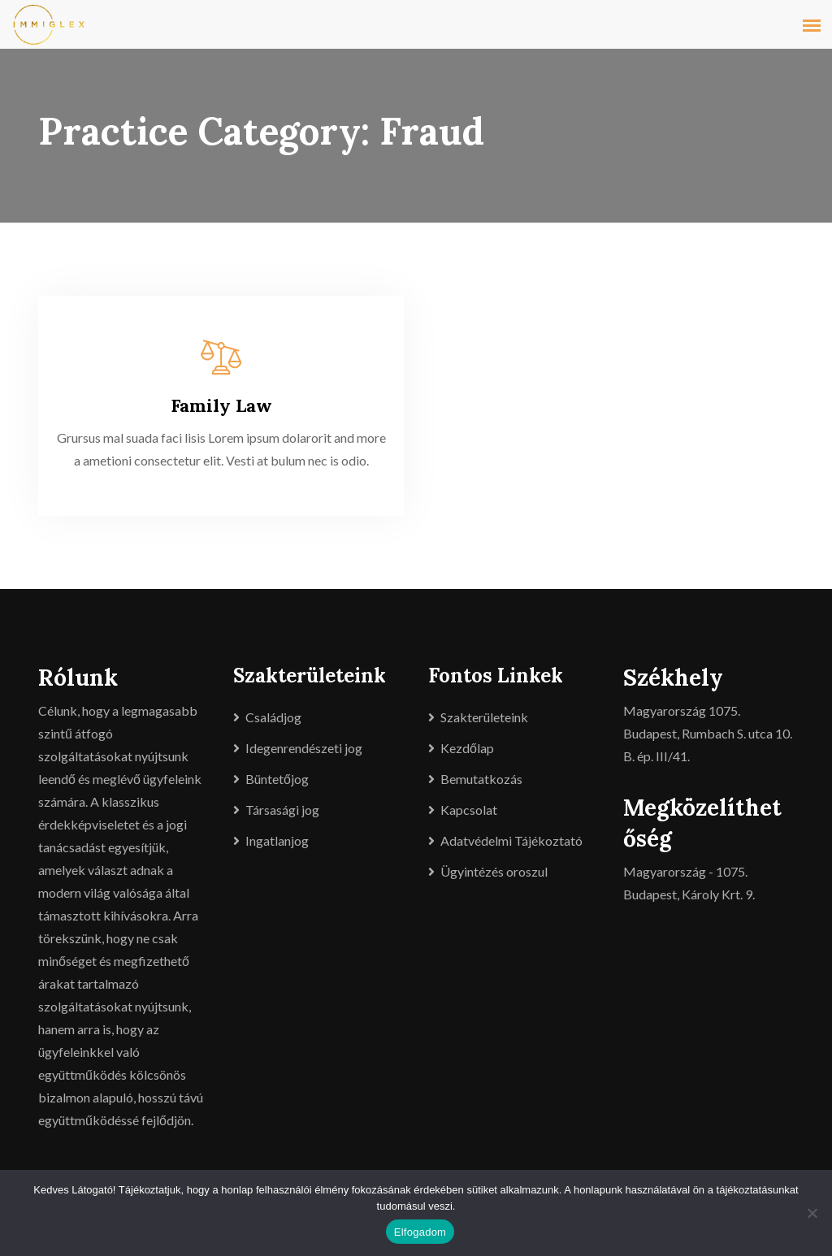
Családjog (273, 717)
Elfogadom (420, 1232)
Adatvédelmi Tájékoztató (511, 840)
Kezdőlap (467, 748)
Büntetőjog (277, 778)
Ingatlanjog (277, 840)
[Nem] (812, 1213)
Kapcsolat (468, 809)
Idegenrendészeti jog (303, 748)
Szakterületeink (484, 717)
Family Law (221, 405)
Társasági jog (282, 809)
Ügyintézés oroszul (494, 871)
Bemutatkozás (481, 778)
